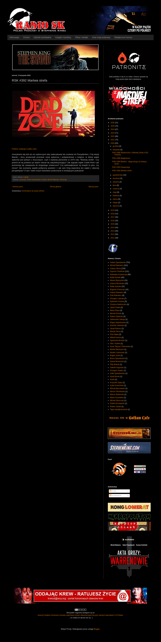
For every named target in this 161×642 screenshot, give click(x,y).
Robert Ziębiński (116, 316)
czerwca (116, 189)
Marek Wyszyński (117, 280)
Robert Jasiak (115, 406)
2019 (113, 210)
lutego (115, 202)
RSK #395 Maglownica (121, 158)
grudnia (116, 146)
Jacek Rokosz (115, 328)
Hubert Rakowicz (116, 292)
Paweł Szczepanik (117, 403)
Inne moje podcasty (101, 37)
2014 (113, 228)
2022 (113, 136)
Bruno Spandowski (117, 358)
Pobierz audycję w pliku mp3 (24, 149)
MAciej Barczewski (117, 388)
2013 (113, 231)
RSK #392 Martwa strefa (122, 171)
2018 (113, 214)
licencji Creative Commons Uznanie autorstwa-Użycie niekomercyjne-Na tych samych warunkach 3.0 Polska (80, 615)
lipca (115, 185)
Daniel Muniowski (117, 361)
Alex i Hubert (115, 343)
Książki (44, 179)
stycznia (116, 206)
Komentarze (115, 496)
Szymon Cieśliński (117, 271)
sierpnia (116, 182)
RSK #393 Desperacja (121, 167)
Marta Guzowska (116, 398)
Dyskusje (22, 179)
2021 (113, 140)
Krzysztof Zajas (116, 382)
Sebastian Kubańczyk (118, 274)
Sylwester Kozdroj (117, 301)
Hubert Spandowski (34, 179)
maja (115, 192)
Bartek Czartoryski (117, 352)
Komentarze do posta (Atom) (33, 191)
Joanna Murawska (117, 283)
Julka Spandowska (117, 373)
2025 (113, 126)
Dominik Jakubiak (117, 325)
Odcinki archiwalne (42, 37)
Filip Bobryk (114, 364)
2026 (113, 123)
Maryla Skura (115, 331)
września (116, 178)
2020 (113, 143)
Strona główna (55, 187)
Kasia (112, 379)
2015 (113, 224)
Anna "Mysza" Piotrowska (120, 346)
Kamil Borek (115, 376)
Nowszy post (18, 187)
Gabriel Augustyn (116, 367)
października (118, 175)
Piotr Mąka (114, 334)
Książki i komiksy (63, 37)
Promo (26, 37)
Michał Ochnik (115, 313)
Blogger (97, 629)
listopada (116, 150)
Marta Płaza (114, 310)
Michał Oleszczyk (117, 400)
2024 (113, 129)
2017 (113, 217)
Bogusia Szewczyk (117, 289)
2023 (113, 133)
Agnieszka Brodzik (117, 340)
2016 (113, 221)
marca (115, 199)
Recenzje (63, 179)
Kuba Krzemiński (116, 385)
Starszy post (93, 187)
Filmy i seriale (81, 37)
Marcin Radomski (117, 394)
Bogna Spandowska (118, 322)
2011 (113, 238)
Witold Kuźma (115, 337)
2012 (113, 234)
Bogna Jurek (115, 355)
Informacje (14, 37)
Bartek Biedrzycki (117, 349)
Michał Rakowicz (53, 179)
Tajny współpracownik (118, 409)
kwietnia (116, 196)
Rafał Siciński (115, 277)
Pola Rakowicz (116, 295)
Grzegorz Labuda (117, 298)
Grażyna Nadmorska (118, 304)
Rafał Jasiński (115, 286)
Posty (112, 491)
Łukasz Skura (115, 268)
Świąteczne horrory (123, 37)
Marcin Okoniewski (117, 391)
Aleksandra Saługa (117, 319)
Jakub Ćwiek (115, 307)
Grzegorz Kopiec (116, 370)
